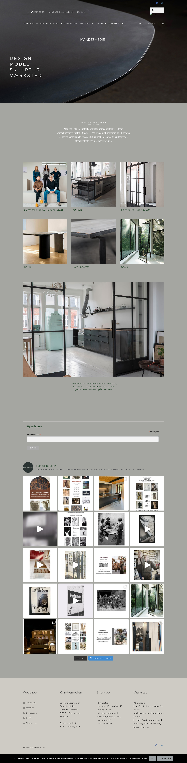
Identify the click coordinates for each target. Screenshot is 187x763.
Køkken (77, 210)
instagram (161, 3)
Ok (152, 758)
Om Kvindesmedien (70, 703)
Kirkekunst (71, 24)
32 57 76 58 (37, 12)
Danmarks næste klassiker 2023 (43, 210)
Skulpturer (31, 723)
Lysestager (32, 713)
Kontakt (81, 12)
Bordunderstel (81, 267)
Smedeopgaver (49, 24)
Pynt (28, 718)
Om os (99, 24)
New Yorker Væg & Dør (135, 210)
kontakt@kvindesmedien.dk (60, 11)
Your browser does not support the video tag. (43, 406)
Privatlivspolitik (68, 723)
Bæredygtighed (68, 706)
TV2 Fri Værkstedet (70, 713)
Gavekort (31, 703)
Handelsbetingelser (70, 727)
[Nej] (183, 758)
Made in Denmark (69, 710)
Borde (28, 267)
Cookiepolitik (165, 758)
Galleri (85, 24)
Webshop (114, 24)
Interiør (28, 24)
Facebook (156, 3)
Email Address (34, 434)
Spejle (125, 267)
